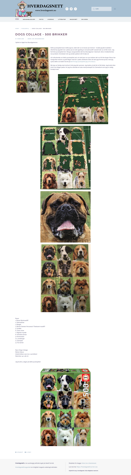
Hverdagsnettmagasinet (23, 467)
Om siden (84, 19)
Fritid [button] (41, 19)
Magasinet (73, 19)
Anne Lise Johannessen (89, 463)
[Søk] (101, 9)
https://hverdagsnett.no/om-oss (87, 467)
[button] (115, 9)
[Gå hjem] (39, 9)
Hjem (17, 19)
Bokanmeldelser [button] (29, 19)
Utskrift (19, 452)
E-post (28, 452)
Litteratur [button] (62, 19)
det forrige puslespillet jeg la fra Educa (83, 61)
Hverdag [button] (51, 19)
